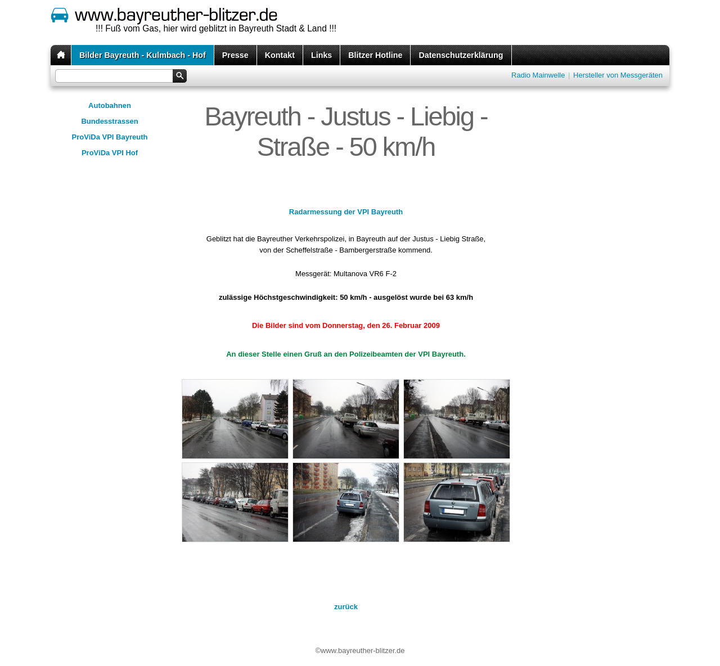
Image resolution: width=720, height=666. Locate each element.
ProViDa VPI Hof (110, 152)
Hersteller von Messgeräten (618, 75)
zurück (346, 606)
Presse (235, 55)
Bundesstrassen (109, 121)
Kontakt (280, 55)
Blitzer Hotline (375, 55)
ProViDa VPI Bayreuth (110, 137)
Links (321, 55)
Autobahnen (109, 105)
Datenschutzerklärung (460, 55)
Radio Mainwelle (538, 75)
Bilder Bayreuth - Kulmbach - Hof (142, 55)
